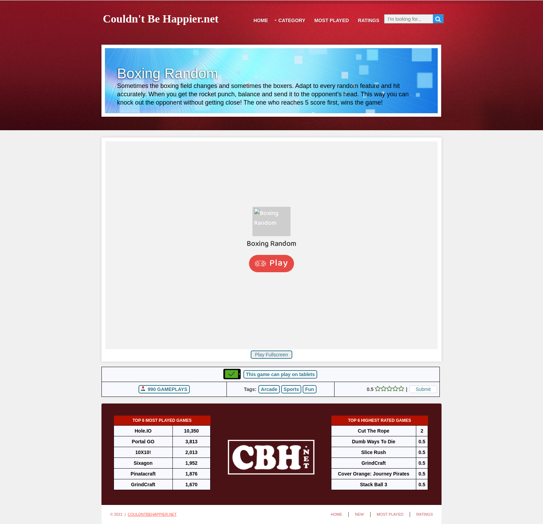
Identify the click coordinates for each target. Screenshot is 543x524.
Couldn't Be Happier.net (161, 17)
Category (291, 20)
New (359, 514)
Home (260, 20)
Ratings (369, 20)
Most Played (331, 20)
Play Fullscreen (271, 354)
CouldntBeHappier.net (152, 514)
